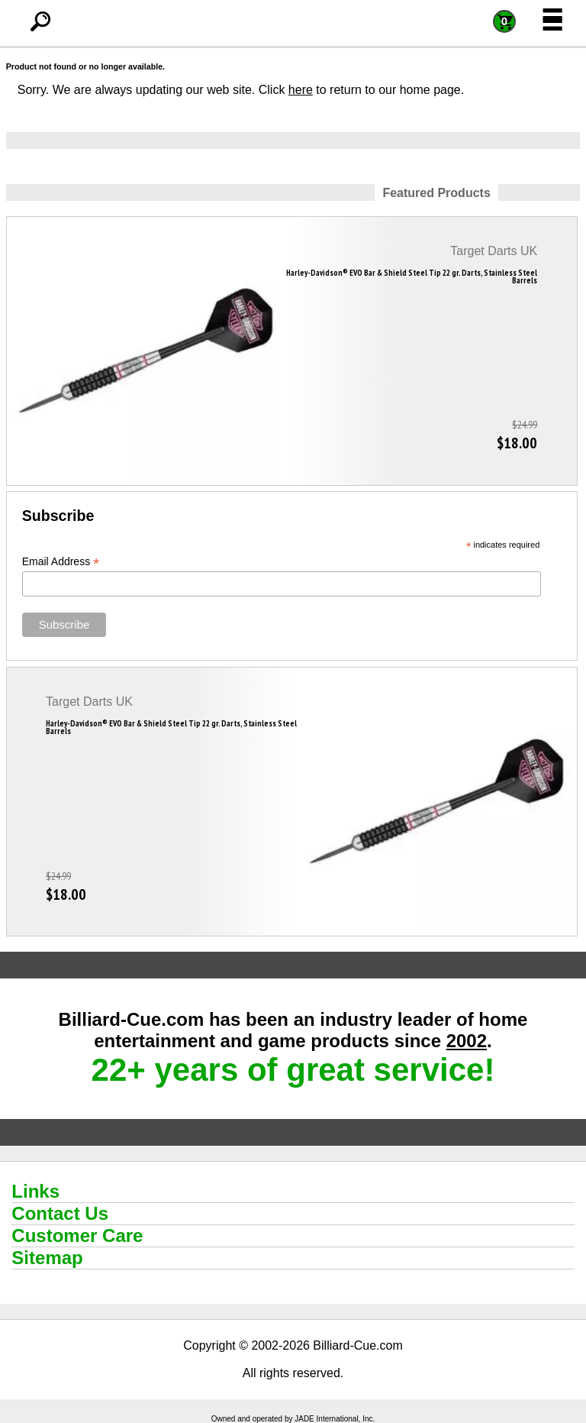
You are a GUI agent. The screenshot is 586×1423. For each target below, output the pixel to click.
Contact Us (59, 1213)
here (300, 89)
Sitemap (46, 1257)
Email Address (61, 562)
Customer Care (77, 1235)
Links (35, 1191)
